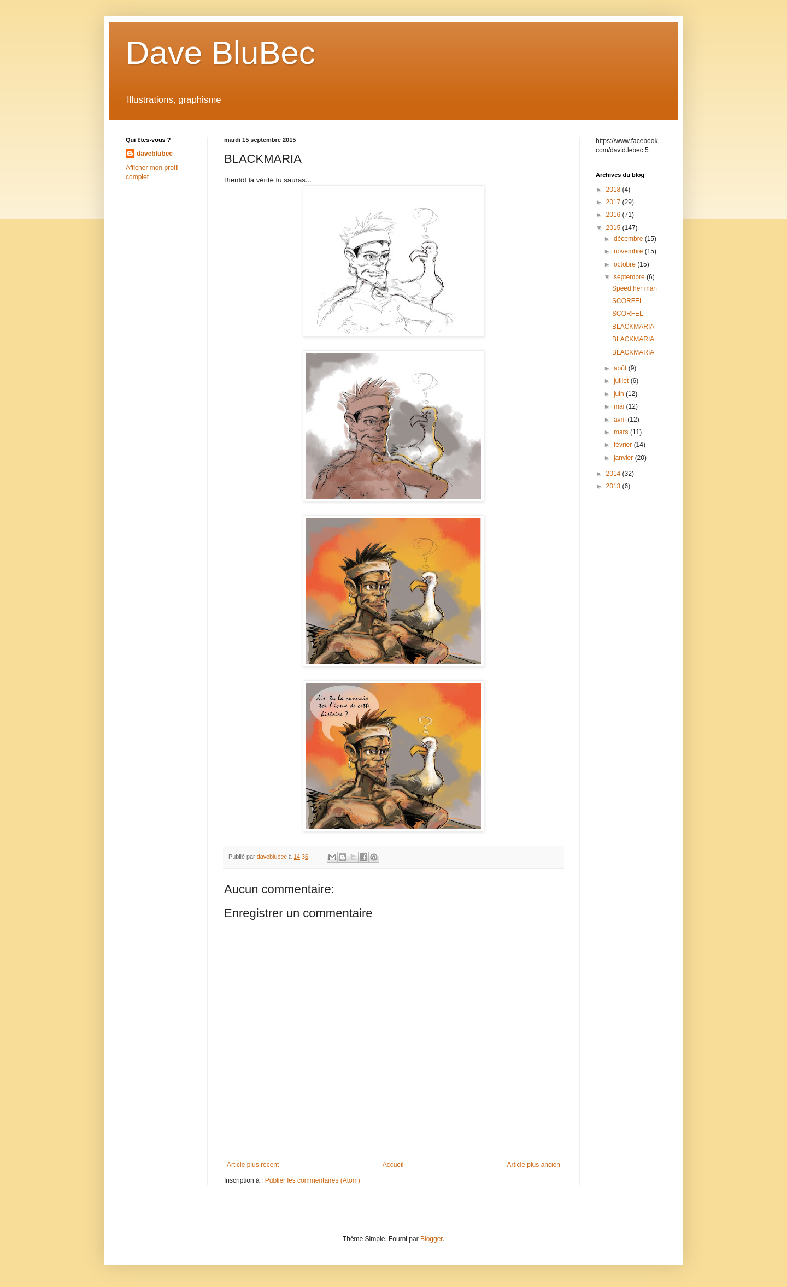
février (624, 444)
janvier (624, 458)
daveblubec (155, 153)
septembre (630, 277)
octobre (625, 264)
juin (620, 394)
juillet (622, 381)
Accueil (393, 1164)
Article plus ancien (533, 1164)
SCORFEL (627, 301)
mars (622, 432)
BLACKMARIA (633, 326)
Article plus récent (253, 1164)
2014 (614, 473)
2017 (614, 202)
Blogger (431, 1239)
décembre (629, 239)
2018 (614, 189)
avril (620, 419)
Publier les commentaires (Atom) (312, 1180)
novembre (629, 251)
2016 (614, 215)
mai (620, 406)
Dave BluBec (220, 52)
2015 (614, 228)
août (621, 368)
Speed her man (634, 288)
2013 (614, 486)
